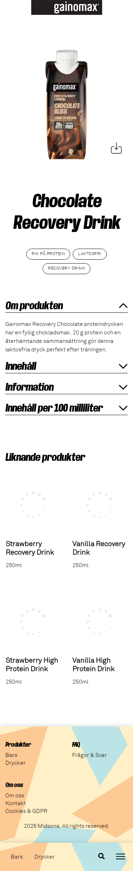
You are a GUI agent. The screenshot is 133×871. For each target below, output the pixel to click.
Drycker (44, 857)
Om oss (14, 795)
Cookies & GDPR (26, 811)
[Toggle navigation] (120, 856)
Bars (17, 857)
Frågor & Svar (89, 755)
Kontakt (15, 803)
